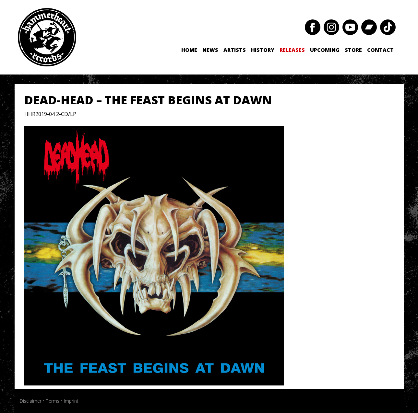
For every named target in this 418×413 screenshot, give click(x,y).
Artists (234, 49)
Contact (380, 49)
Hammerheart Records (47, 37)
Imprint (71, 401)
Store (353, 49)
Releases (292, 49)
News (210, 49)
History (262, 49)
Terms (52, 401)
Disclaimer (30, 401)
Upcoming (325, 49)
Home (189, 49)
